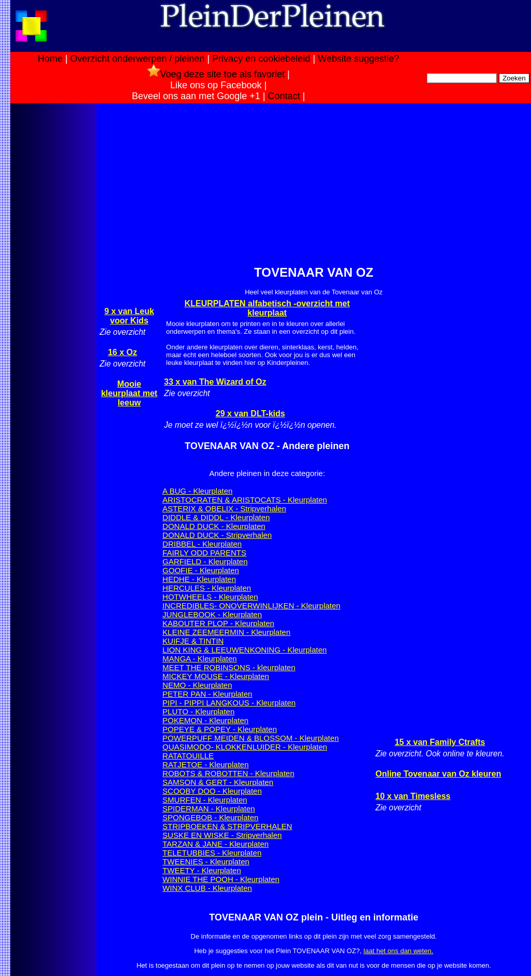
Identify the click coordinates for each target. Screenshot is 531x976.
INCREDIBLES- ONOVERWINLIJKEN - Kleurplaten (251, 605)
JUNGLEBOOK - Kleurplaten (212, 614)
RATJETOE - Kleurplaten (205, 764)
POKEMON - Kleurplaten (205, 720)
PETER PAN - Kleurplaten (207, 693)
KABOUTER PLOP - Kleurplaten (218, 623)
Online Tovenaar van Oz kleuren (438, 773)
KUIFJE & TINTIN (192, 640)
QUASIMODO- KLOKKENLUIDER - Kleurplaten (244, 746)
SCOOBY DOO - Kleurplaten (211, 791)
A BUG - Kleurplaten (197, 490)
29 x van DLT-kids (250, 413)
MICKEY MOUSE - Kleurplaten (215, 676)
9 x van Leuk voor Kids (129, 316)
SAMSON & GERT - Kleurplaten (217, 782)
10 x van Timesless (413, 796)
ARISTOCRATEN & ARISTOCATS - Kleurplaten (244, 499)
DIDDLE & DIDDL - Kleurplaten (216, 517)
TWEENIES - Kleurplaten (205, 861)
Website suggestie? (358, 58)
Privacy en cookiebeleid (261, 58)
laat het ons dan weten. (398, 951)
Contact (284, 96)
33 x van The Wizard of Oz (215, 381)
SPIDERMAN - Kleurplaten (208, 808)
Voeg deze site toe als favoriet (216, 74)
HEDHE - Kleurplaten (199, 579)
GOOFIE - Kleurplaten (200, 570)
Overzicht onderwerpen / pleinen (137, 58)
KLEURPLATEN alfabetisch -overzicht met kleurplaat (267, 308)
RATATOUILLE (188, 755)
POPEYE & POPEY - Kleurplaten (219, 729)
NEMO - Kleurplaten (197, 685)
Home (50, 58)
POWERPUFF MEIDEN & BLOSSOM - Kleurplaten (250, 738)
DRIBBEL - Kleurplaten (202, 543)
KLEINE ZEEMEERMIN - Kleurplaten (226, 632)
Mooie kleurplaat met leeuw (129, 393)
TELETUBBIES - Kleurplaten (211, 852)
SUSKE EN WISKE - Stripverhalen (222, 835)
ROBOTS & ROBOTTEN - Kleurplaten (228, 773)
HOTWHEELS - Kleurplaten (210, 596)
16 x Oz (122, 352)
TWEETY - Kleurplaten (201, 870)
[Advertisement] (53, 269)
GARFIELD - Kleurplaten (204, 561)
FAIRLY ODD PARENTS (204, 552)
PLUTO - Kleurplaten (198, 711)
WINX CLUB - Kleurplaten (207, 888)
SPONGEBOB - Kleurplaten (210, 817)
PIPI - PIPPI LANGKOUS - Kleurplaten (229, 702)
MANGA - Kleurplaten (199, 658)
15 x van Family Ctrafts (440, 742)
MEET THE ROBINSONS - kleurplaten (228, 667)
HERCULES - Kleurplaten (206, 588)
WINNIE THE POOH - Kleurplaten (221, 879)
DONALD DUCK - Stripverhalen (217, 535)
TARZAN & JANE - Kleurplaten (215, 843)
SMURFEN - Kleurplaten (204, 799)
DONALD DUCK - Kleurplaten (213, 526)
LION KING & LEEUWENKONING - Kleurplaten (244, 649)
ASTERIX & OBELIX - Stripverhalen (224, 508)
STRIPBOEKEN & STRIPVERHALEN (227, 826)
